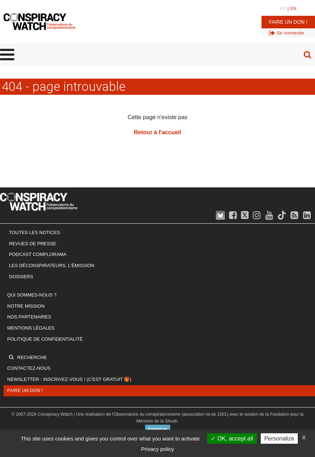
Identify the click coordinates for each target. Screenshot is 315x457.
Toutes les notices (34, 232)
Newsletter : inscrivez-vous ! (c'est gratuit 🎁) (69, 379)
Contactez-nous (28, 368)
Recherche (32, 357)
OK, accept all (232, 438)
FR (283, 8)
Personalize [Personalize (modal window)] (279, 438)
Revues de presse (32, 243)
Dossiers (21, 276)
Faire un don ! (288, 22)
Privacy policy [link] (157, 449)
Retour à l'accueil (157, 132)
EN (294, 8)
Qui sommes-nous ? (31, 295)
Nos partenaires (29, 317)
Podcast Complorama (37, 254)
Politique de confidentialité (45, 339)
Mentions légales (30, 328)
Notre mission (26, 306)
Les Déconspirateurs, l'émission (51, 265)
